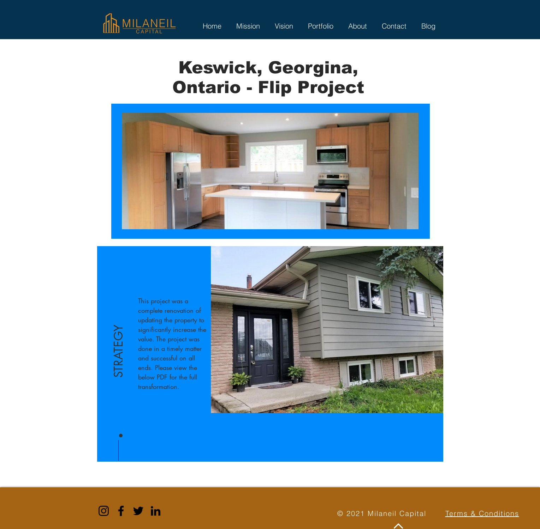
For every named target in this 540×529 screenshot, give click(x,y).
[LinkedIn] (155, 511)
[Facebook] (121, 511)
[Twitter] (138, 511)
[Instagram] (104, 511)
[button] (118, 332)
